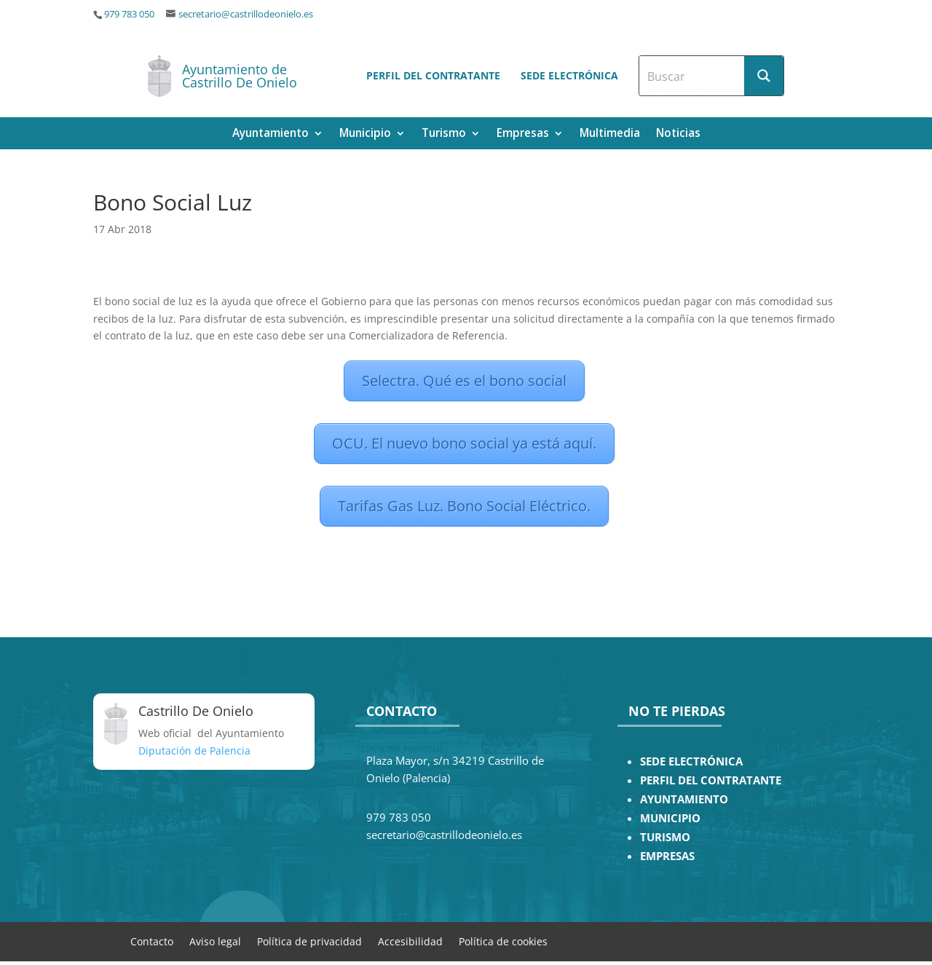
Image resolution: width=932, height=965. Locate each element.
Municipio (365, 134)
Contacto (151, 940)
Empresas (523, 134)
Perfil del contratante (433, 75)
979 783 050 (129, 14)
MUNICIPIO (670, 818)
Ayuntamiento (270, 134)
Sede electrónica (569, 75)
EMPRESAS (667, 856)
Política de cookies (503, 940)
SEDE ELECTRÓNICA (691, 761)
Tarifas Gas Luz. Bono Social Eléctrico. (464, 506)
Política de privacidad (309, 940)
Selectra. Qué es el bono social (464, 380)
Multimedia (610, 134)
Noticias (678, 134)
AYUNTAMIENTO (684, 799)
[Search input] (692, 75)
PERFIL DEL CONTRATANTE (710, 780)
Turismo (444, 134)
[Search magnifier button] (763, 75)
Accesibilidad (410, 940)
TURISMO (665, 837)
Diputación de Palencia (194, 750)
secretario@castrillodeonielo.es (245, 14)
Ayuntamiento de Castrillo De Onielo (239, 75)
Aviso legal (215, 940)
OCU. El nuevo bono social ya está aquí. (464, 443)
